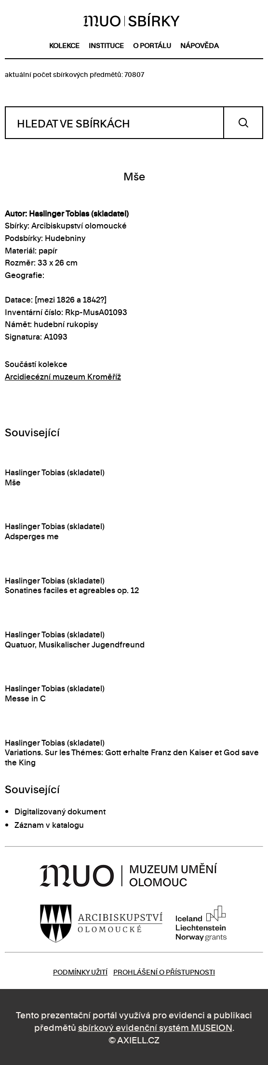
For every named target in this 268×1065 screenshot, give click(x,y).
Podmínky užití (80, 971)
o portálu (152, 45)
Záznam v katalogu (49, 824)
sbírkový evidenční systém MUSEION (155, 1027)
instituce (106, 45)
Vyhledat (243, 122)
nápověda (199, 45)
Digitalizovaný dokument (60, 811)
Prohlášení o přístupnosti (164, 971)
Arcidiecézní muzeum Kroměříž (63, 376)
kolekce (64, 45)
